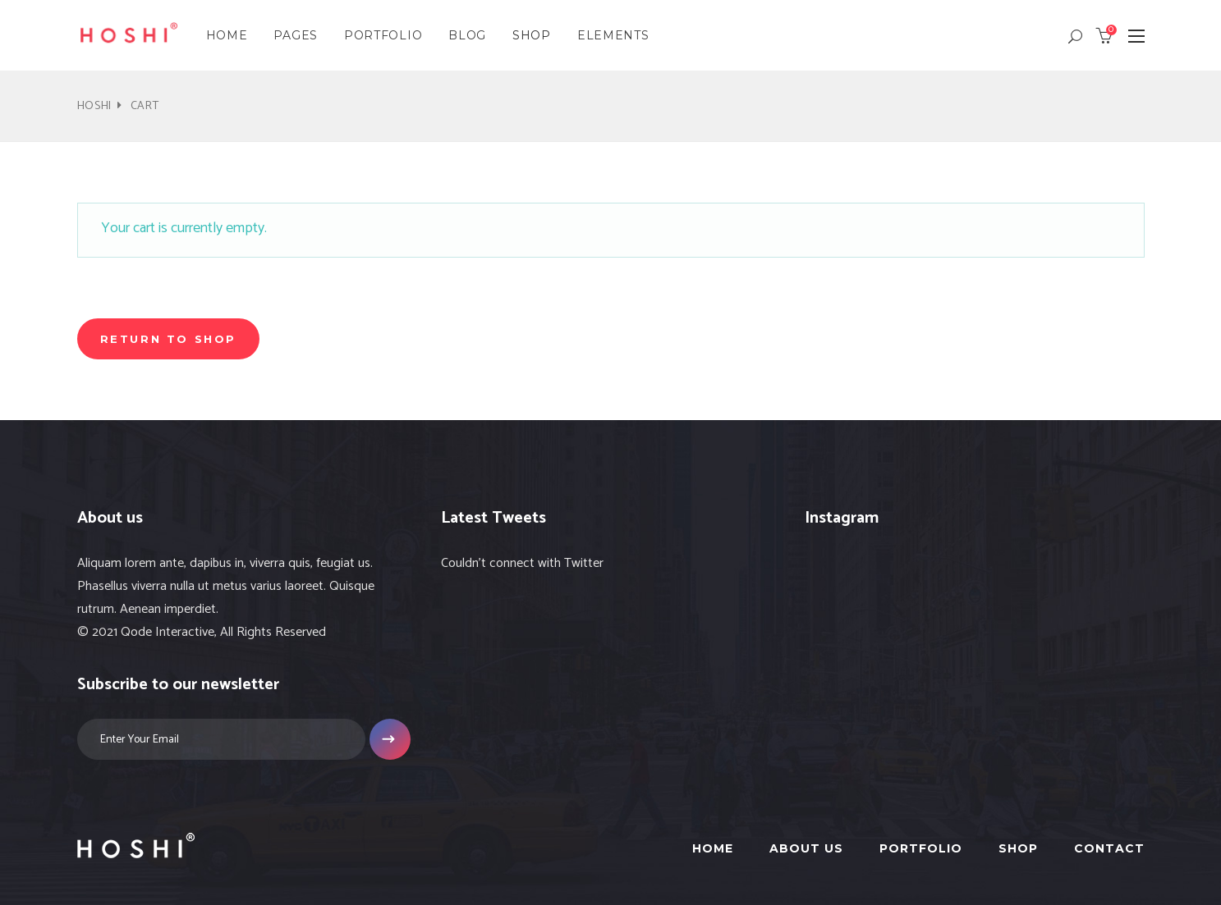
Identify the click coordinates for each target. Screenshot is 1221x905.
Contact (1109, 848)
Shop (1018, 848)
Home (712, 848)
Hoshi (94, 106)
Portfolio (920, 848)
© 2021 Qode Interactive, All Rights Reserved (201, 632)
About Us (806, 848)
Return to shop (168, 338)
